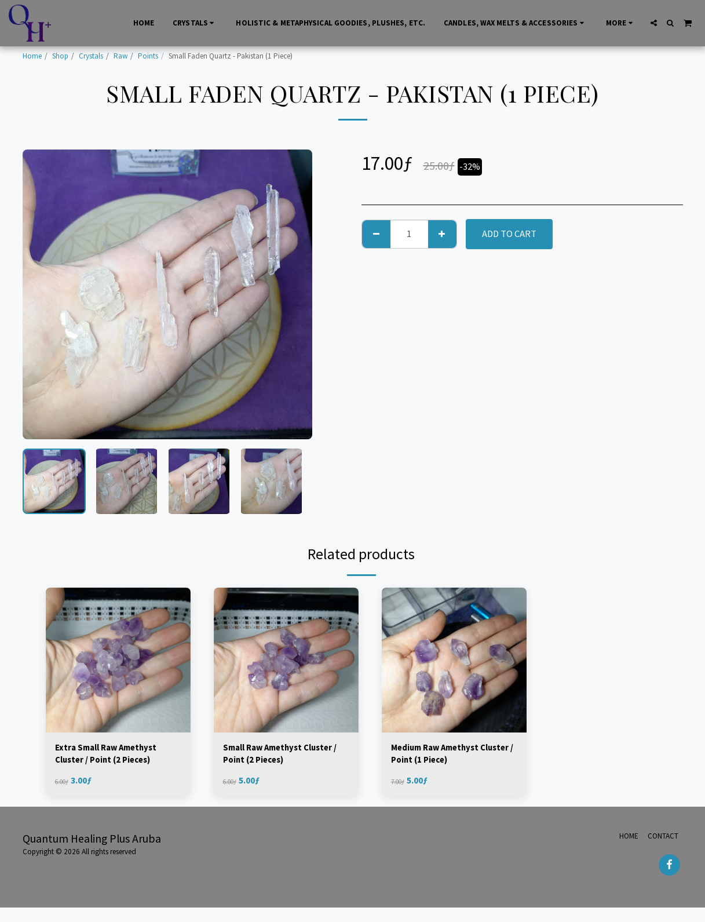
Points (148, 56)
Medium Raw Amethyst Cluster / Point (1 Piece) (443, 755)
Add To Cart (509, 234)
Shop (60, 56)
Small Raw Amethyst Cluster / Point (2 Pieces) (285, 755)
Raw (120, 56)
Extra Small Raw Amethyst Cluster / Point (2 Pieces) (112, 755)
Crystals (91, 56)
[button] (654, 23)
